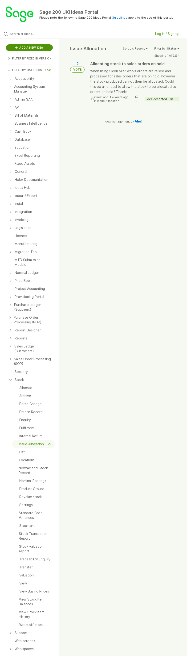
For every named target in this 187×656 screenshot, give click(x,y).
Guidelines (119, 17)
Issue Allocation (108, 101)
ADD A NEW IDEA (29, 47)
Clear (47, 70)
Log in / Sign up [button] (167, 34)
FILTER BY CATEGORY (25, 70)
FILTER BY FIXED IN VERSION (30, 58)
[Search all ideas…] (32, 34)
